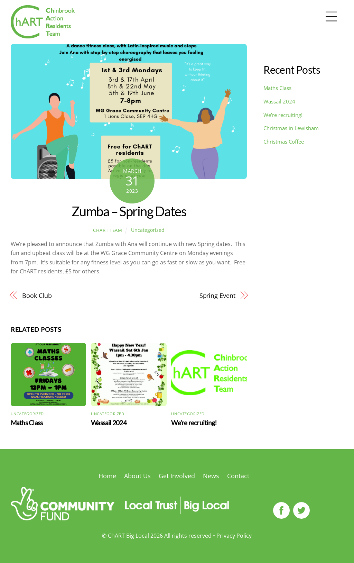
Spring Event (217, 295)
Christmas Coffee (283, 141)
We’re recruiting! (194, 423)
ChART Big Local (128, 535)
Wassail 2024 (109, 423)
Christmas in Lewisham (291, 128)
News (211, 476)
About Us (137, 476)
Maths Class (27, 423)
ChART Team (107, 230)
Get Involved (177, 476)
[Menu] (331, 16)
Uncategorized (148, 230)
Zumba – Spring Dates (129, 211)
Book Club (37, 295)
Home (107, 476)
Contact (238, 476)
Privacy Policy (234, 535)
